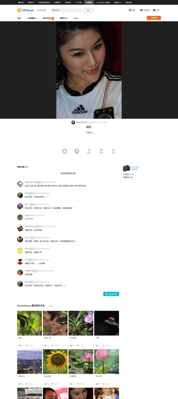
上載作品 (153, 18)
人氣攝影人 (32, 18)
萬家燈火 (21, 376)
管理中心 (64, 18)
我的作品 (48, 18)
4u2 (26, 260)
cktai (27, 215)
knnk (27, 248)
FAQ (76, 18)
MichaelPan (30, 226)
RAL (27, 193)
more (51, 306)
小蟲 (97, 338)
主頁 (19, 18)
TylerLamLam (30, 182)
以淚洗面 (47, 376)
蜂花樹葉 (73, 338)
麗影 (71, 392)
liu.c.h (27, 237)
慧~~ (27, 204)
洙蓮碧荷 (73, 376)
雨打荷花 (98, 376)
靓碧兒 (98, 392)
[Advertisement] (89, 142)
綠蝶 (20, 338)
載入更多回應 (111, 294)
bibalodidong (79, 122)
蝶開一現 (47, 338)
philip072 (28, 271)
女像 (131, 174)
